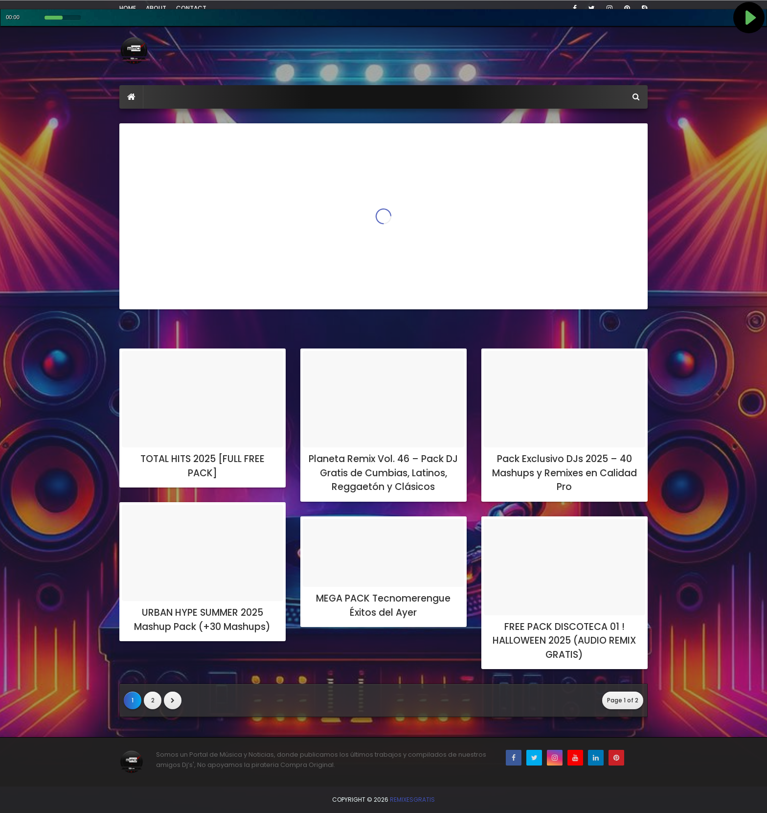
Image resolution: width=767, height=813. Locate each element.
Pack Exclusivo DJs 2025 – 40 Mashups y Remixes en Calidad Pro (564, 472)
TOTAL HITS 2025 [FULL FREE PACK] (202, 466)
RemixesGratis (412, 799)
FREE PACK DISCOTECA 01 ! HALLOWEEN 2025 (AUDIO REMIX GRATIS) (564, 640)
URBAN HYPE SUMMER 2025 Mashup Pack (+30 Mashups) (202, 619)
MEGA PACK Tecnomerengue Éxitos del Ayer (383, 605)
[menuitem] (131, 97)
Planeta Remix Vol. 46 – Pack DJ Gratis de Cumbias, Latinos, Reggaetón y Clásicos (383, 472)
